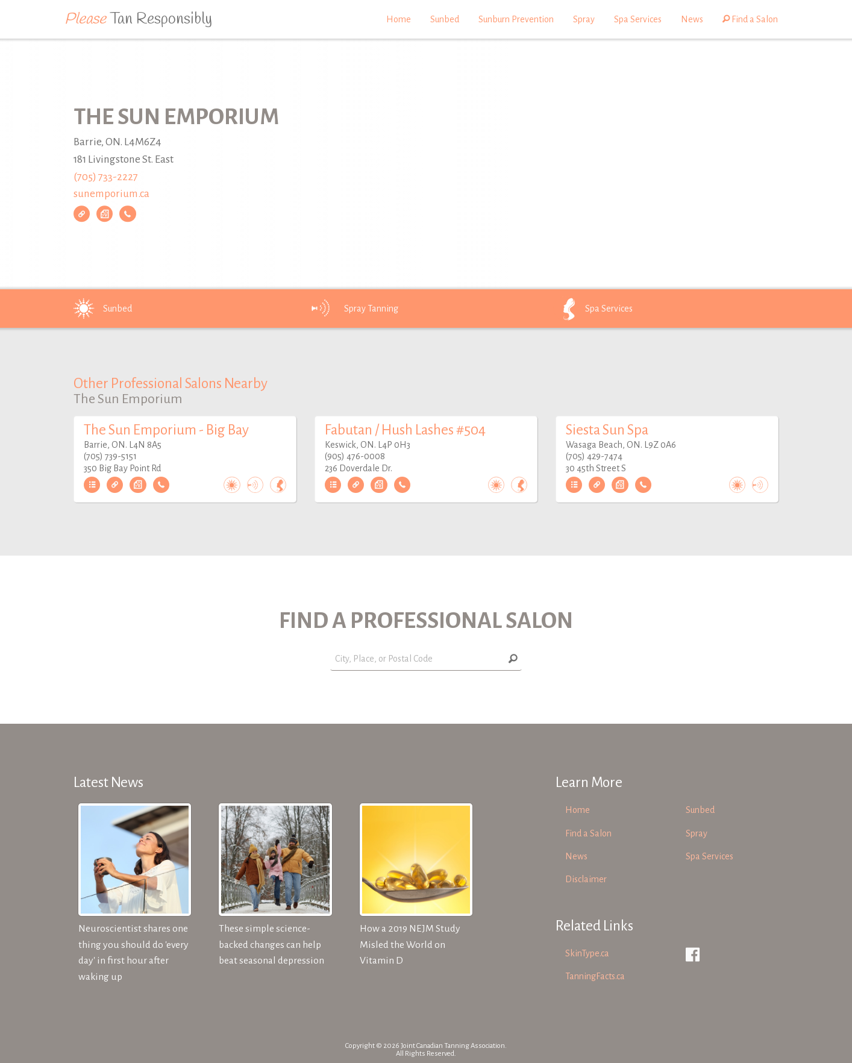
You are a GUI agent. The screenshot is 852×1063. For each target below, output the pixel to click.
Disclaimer (586, 879)
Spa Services (638, 19)
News (692, 19)
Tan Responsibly (138, 19)
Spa (592, 308)
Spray (584, 19)
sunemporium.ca (111, 194)
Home (398, 19)
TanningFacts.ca (595, 976)
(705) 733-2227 (106, 177)
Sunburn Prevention (516, 19)
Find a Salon (750, 19)
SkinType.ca (587, 953)
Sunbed (444, 19)
